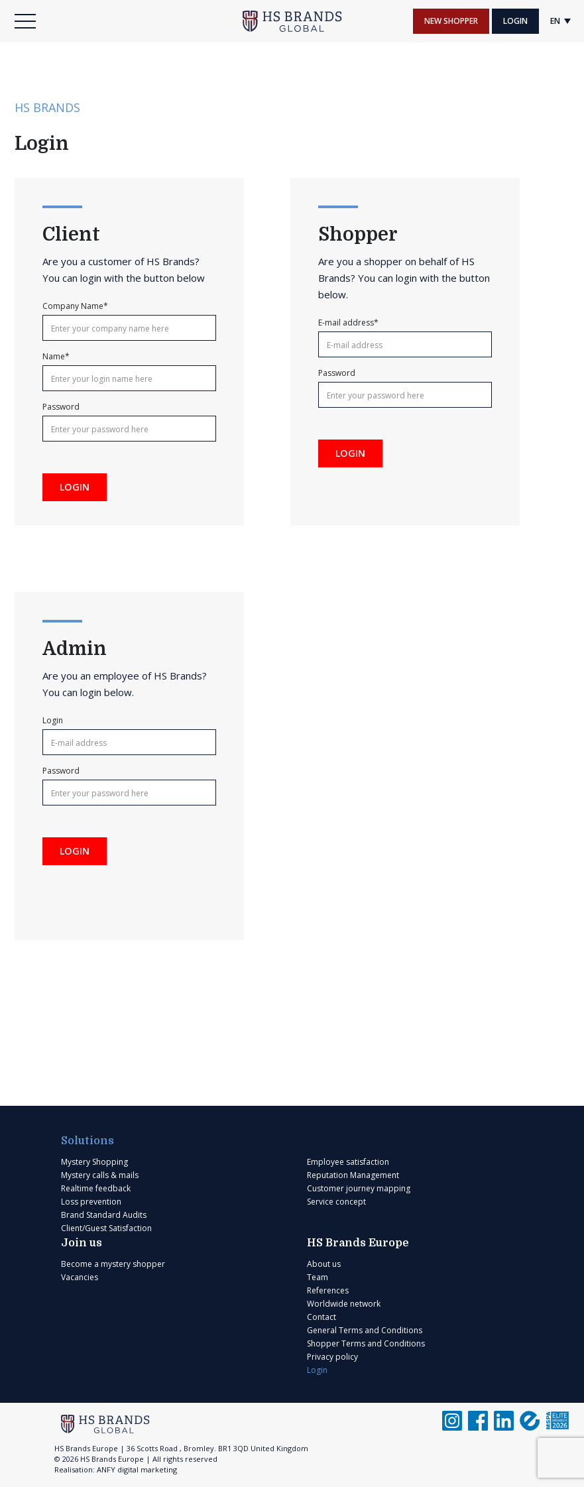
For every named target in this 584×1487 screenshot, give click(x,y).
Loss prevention (91, 1201)
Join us (81, 1243)
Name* (56, 356)
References (328, 1290)
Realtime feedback (96, 1188)
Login (515, 21)
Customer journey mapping (358, 1188)
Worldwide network (343, 1303)
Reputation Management (353, 1175)
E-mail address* (348, 323)
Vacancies (79, 1277)
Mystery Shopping (94, 1161)
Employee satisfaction (348, 1161)
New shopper (451, 21)
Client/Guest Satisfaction (106, 1228)
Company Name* (75, 306)
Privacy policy (332, 1356)
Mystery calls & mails (100, 1175)
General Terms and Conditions (364, 1330)
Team (317, 1277)
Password (61, 407)
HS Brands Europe (358, 1243)
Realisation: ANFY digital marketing (115, 1469)
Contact (321, 1317)
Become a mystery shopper (113, 1264)
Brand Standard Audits (103, 1214)
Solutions (87, 1141)
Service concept (336, 1201)
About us (324, 1264)
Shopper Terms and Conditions (366, 1343)
